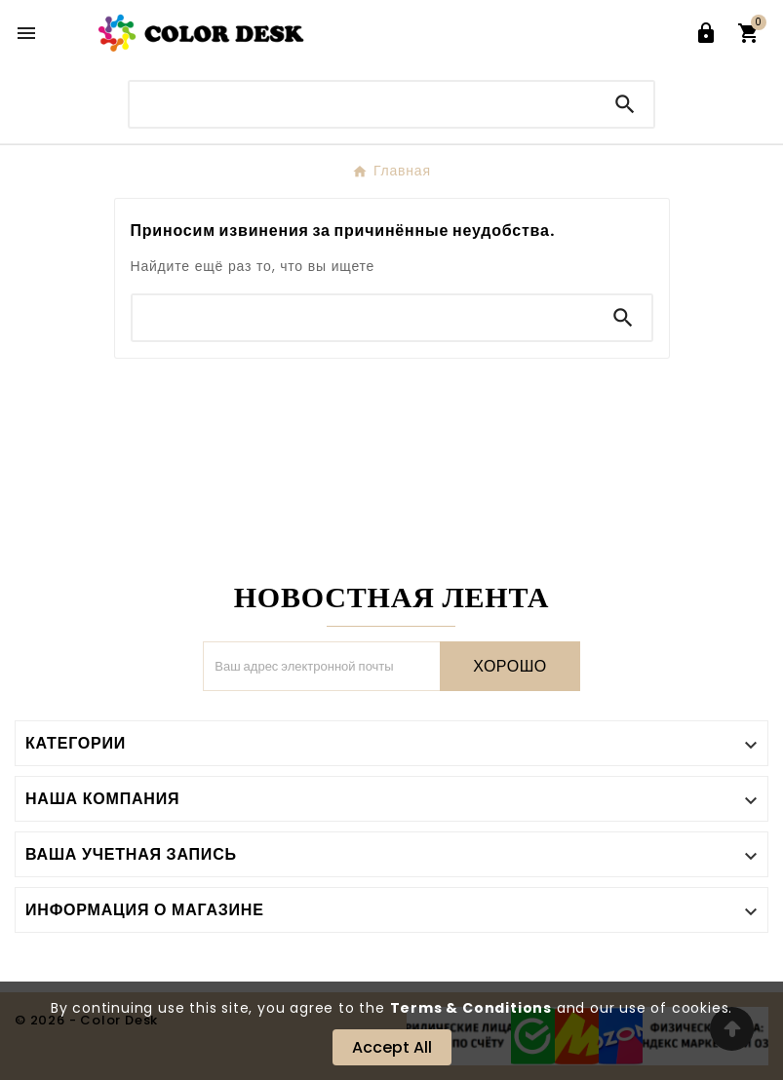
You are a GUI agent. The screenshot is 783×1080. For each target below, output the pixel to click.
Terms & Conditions (471, 1008)
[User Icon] (706, 33)
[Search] (625, 104)
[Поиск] (363, 104)
